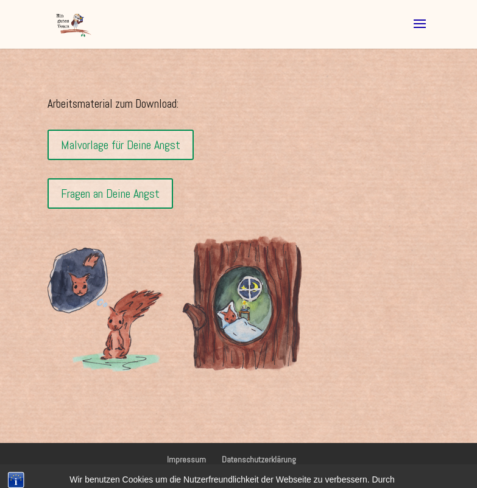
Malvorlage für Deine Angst (120, 145)
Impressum (186, 459)
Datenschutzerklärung (259, 459)
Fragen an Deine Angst (110, 193)
